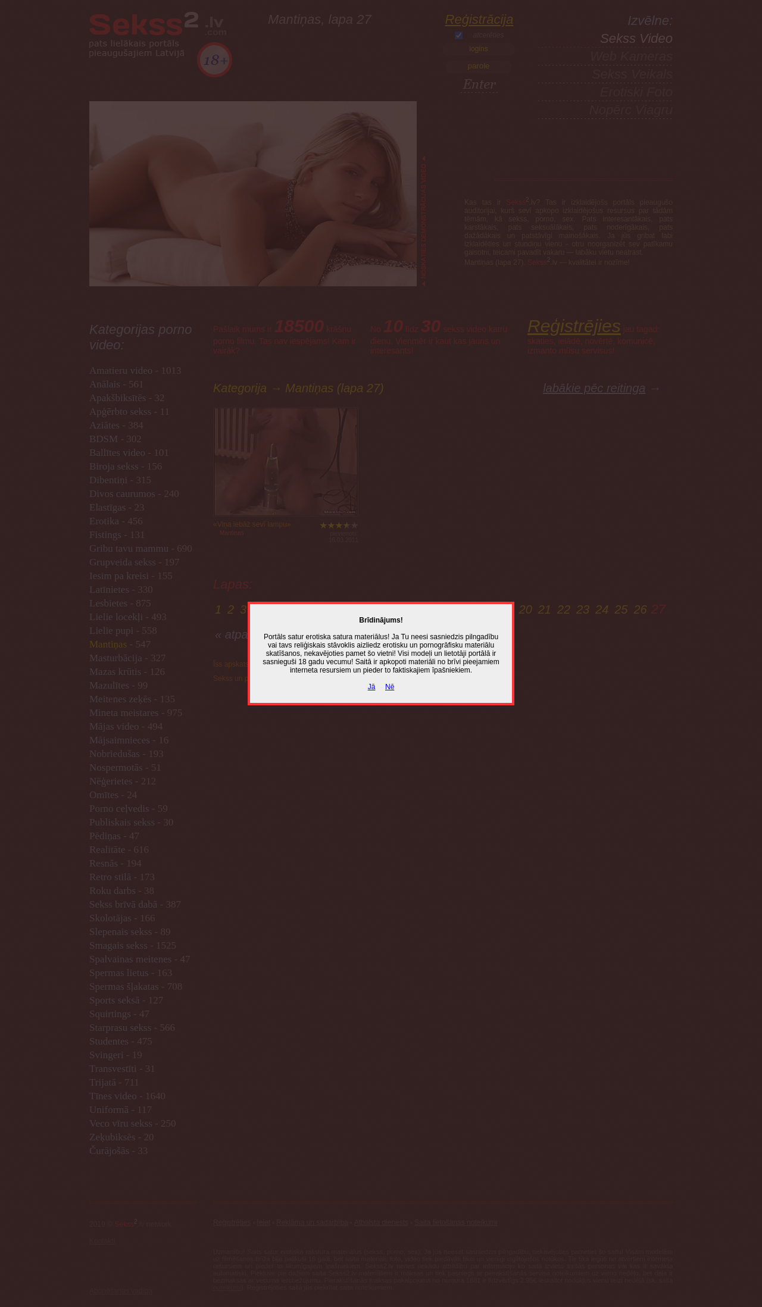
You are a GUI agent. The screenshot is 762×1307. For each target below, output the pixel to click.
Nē (389, 687)
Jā (372, 687)
